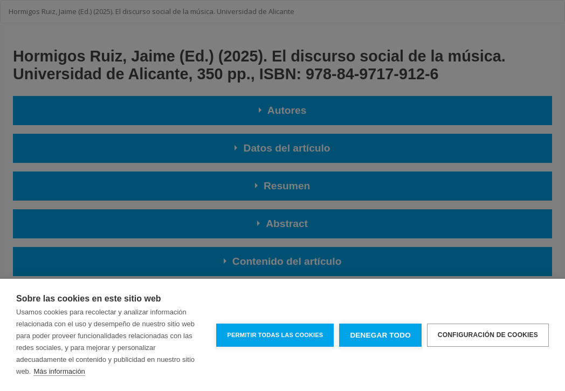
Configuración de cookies (488, 335)
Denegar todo (380, 335)
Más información (59, 371)
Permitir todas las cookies (275, 335)
